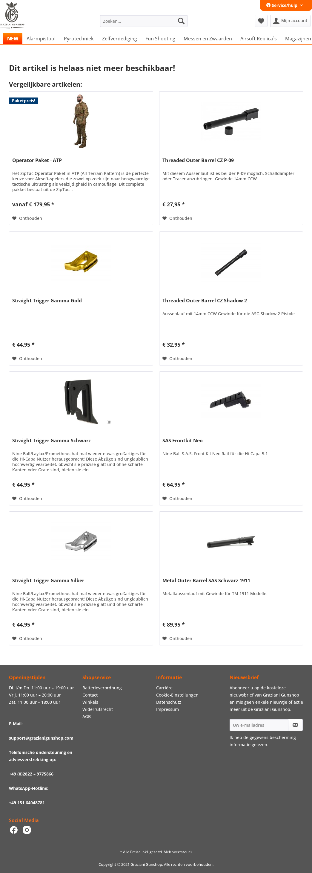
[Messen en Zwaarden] (207, 38)
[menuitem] (143, 21)
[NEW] (12, 38)
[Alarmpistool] (41, 38)
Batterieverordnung (102, 688)
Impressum (167, 709)
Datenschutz (168, 702)
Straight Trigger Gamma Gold (47, 301)
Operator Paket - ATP (37, 160)
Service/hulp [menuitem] (282, 5)
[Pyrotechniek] (79, 38)
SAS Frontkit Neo (182, 441)
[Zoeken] (181, 21)
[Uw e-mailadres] (259, 725)
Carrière (164, 688)
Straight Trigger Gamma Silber (48, 581)
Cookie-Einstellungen (177, 695)
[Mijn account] (290, 21)
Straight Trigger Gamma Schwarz (51, 441)
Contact (90, 695)
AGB (86, 716)
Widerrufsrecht (97, 709)
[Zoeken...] (143, 21)
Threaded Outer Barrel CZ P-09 (198, 160)
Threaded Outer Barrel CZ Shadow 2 (204, 301)
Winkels (90, 702)
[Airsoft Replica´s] (258, 38)
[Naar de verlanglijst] (27, 218)
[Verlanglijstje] (261, 21)
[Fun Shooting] (160, 38)
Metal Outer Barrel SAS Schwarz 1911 (206, 581)
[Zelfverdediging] (119, 38)
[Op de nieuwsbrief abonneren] (295, 725)
